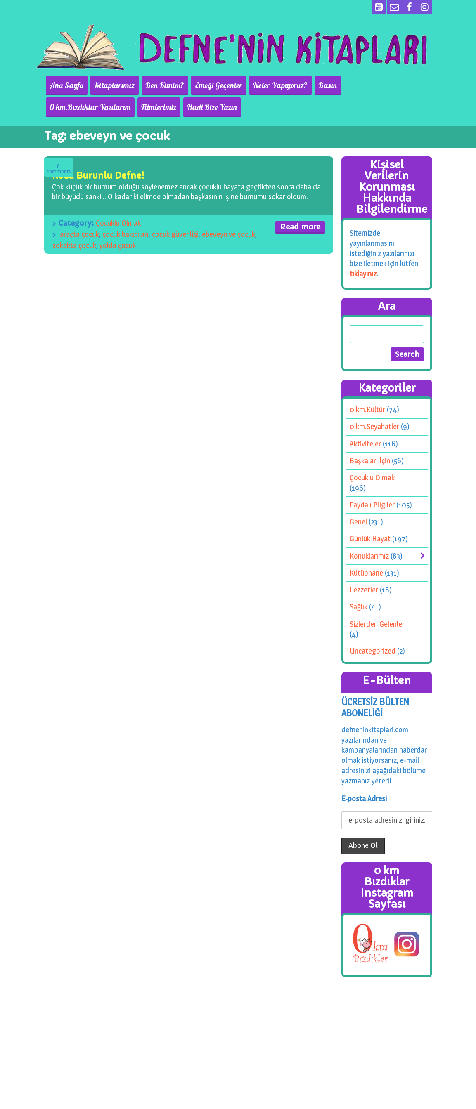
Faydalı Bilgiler (372, 504)
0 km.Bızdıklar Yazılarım (372, 85)
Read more (300, 226)
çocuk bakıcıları (125, 234)
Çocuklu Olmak (118, 223)
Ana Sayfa (65, 85)
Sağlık (358, 606)
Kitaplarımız (110, 85)
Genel (358, 521)
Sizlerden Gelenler (377, 623)
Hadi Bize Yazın (117, 107)
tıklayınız (363, 273)
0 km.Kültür (367, 409)
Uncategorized (372, 651)
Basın (314, 85)
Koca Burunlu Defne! (98, 175)
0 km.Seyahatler (374, 426)
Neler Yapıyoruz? (269, 85)
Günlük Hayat (370, 538)
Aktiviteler (365, 443)
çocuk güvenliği (175, 234)
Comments (58, 169)
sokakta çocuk (74, 245)
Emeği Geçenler (210, 85)
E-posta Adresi (364, 798)
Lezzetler (364, 589)
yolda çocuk (117, 245)
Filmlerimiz (65, 107)
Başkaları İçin (370, 460)
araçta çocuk (79, 234)
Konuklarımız (369, 556)
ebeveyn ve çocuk (228, 234)
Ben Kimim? (158, 85)
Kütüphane (366, 573)
